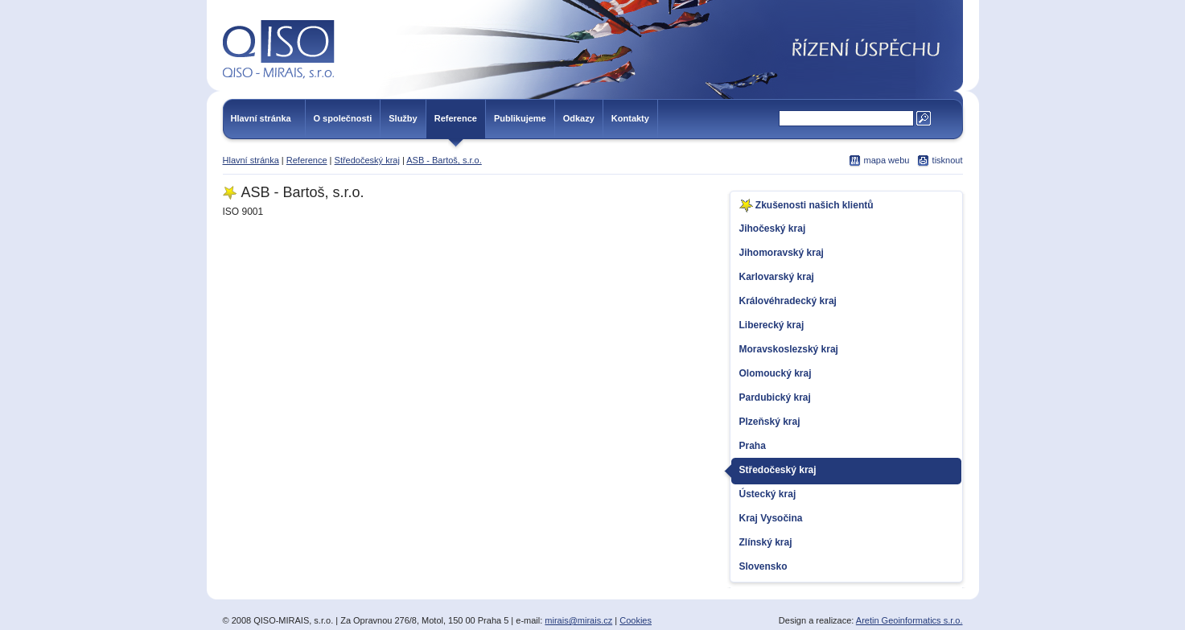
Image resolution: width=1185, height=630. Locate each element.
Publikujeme (520, 118)
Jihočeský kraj (772, 228)
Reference (455, 118)
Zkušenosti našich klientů (806, 205)
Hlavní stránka (261, 118)
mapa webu (887, 160)
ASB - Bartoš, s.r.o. (444, 160)
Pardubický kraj (775, 397)
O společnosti (343, 118)
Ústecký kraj (767, 494)
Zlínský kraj (765, 542)
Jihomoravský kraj (781, 252)
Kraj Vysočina (771, 518)
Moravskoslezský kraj (788, 349)
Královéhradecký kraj (788, 301)
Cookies (635, 620)
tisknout (947, 160)
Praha (752, 445)
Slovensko (763, 566)
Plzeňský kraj (769, 421)
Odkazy (579, 118)
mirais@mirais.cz (578, 620)
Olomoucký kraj (775, 373)
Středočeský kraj (367, 160)
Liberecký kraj (771, 325)
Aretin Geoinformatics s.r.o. (909, 620)
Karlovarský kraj (776, 276)
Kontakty (630, 118)
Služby (403, 118)
